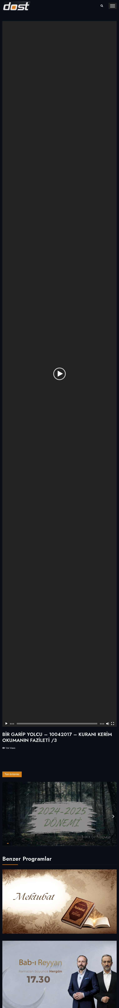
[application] (59, 374)
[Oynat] (6, 723)
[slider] (57, 723)
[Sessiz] (107, 723)
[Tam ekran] (112, 723)
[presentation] (113, 816)
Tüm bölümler (12, 774)
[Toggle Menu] (112, 5)
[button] (59, 374)
